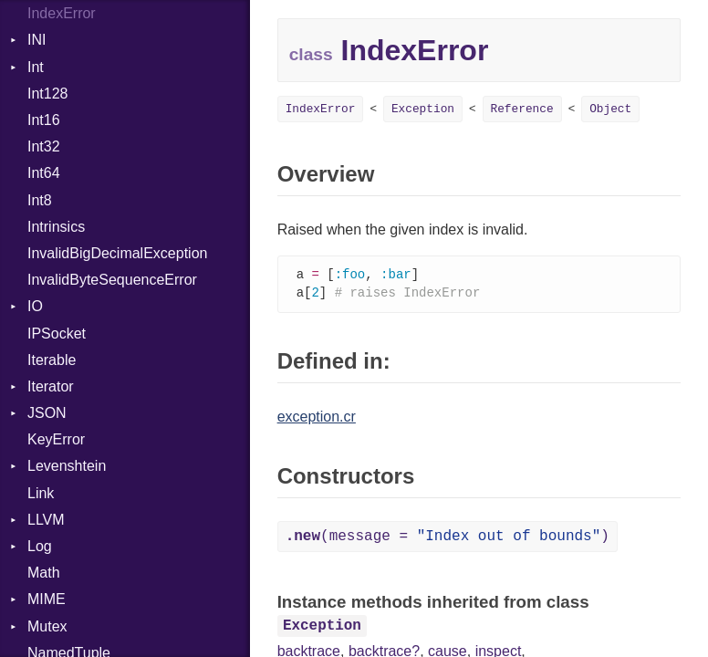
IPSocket (56, 333)
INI (36, 39)
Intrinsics (56, 227)
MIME (46, 599)
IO (35, 306)
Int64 (43, 173)
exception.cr (316, 418)
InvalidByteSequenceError (112, 279)
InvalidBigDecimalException (117, 253)
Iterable (51, 360)
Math (43, 572)
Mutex (47, 626)
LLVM (46, 519)
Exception (422, 109)
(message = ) (447, 538)
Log (39, 546)
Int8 (39, 200)
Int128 (47, 93)
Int (35, 67)
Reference (522, 109)
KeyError (56, 439)
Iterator (50, 386)
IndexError (61, 13)
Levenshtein (66, 466)
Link (40, 493)
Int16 (43, 120)
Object (610, 109)
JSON (47, 413)
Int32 (43, 146)
